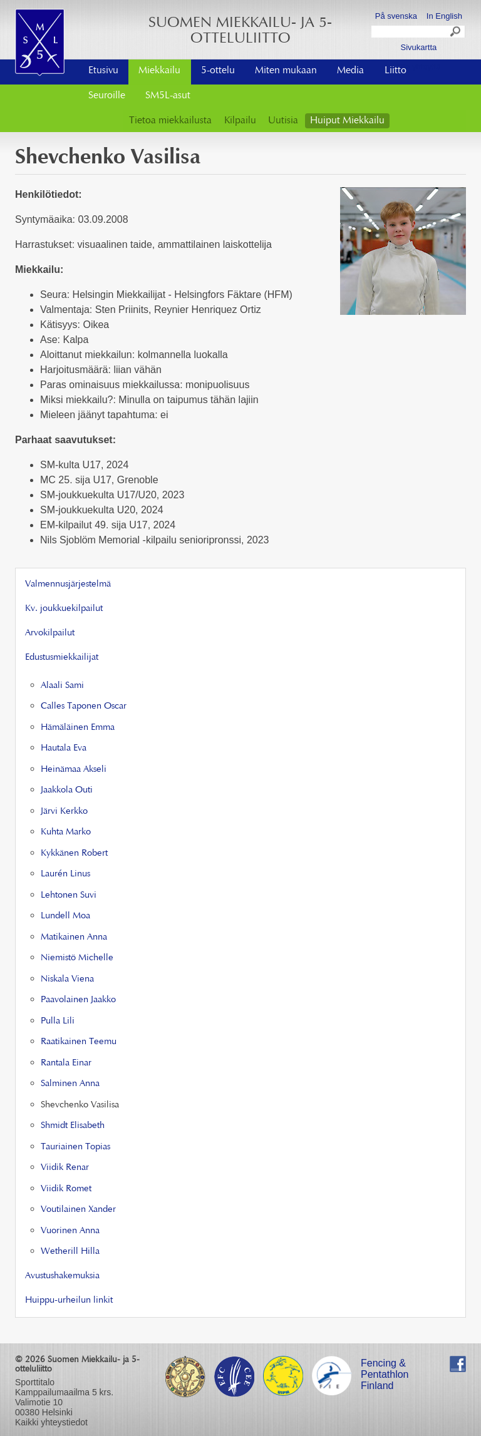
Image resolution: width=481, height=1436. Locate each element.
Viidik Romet (66, 1189)
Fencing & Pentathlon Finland (385, 1365)
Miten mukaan (286, 71)
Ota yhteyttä (418, 66)
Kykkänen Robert (74, 853)
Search (456, 33)
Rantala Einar (66, 1063)
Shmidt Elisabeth (73, 1126)
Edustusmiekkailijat (61, 657)
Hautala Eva (63, 748)
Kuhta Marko (66, 832)
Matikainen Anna (74, 937)
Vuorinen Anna (70, 1231)
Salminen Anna (70, 1084)
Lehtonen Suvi (68, 895)
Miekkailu (159, 71)
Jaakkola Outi (67, 790)
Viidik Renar (65, 1167)
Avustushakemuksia (62, 1276)
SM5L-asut (167, 96)
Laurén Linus (65, 874)
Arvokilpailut (50, 633)
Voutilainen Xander (78, 1209)
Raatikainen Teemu (78, 1042)
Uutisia (283, 121)
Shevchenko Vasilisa (80, 1105)
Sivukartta (418, 47)
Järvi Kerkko (64, 811)
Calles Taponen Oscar (84, 706)
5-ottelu (218, 71)
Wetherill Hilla (70, 1251)
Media (350, 71)
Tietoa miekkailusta (170, 121)
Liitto (395, 71)
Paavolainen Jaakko (78, 1000)
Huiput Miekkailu (347, 121)
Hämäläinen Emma (78, 727)
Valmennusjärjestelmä (68, 584)
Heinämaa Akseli (73, 769)
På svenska (396, 16)
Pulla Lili (58, 1021)
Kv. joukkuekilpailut (64, 608)
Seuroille (106, 96)
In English (444, 16)
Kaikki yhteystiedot (51, 1422)
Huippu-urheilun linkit (69, 1300)
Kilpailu (240, 121)
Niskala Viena (67, 979)
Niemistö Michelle (77, 958)
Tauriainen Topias (75, 1147)
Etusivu (103, 71)
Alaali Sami (62, 685)
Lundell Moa (65, 916)
